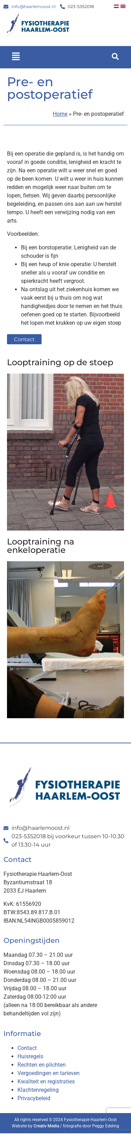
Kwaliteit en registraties (46, 1081)
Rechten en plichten (41, 1064)
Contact (27, 1048)
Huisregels (30, 1056)
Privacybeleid (33, 1098)
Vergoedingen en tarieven (48, 1073)
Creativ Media (46, 1126)
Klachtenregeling (38, 1090)
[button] (16, 57)
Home (60, 114)
